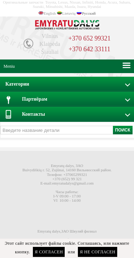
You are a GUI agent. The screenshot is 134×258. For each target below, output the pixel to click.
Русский (89, 13)
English (50, 13)
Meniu (9, 66)
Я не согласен (97, 251)
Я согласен (49, 251)
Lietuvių (68, 13)
